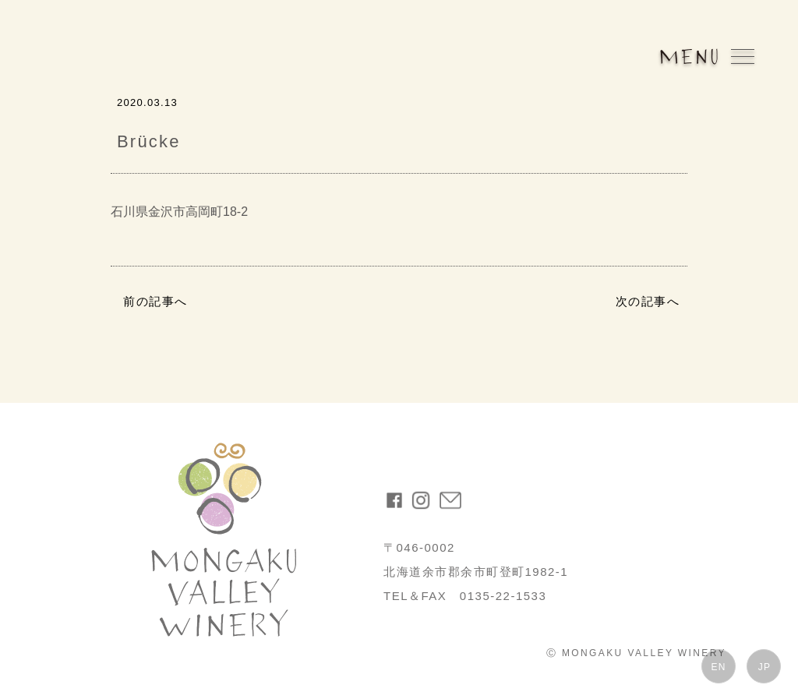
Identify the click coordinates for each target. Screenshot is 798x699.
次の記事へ (648, 301)
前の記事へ (155, 301)
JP (764, 667)
